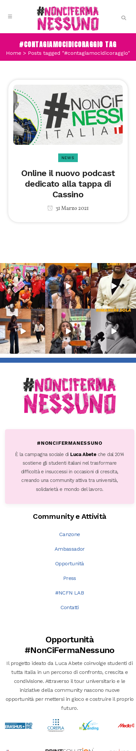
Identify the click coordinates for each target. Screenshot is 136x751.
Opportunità (69, 563)
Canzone (69, 534)
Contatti (70, 607)
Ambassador (70, 549)
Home (13, 53)
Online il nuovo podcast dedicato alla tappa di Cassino (68, 183)
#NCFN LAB (69, 593)
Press (69, 578)
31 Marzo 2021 (68, 208)
